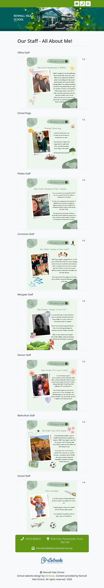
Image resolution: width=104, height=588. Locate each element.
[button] (21, 83)
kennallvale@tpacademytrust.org (54, 548)
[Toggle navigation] (88, 3)
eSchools (50, 575)
